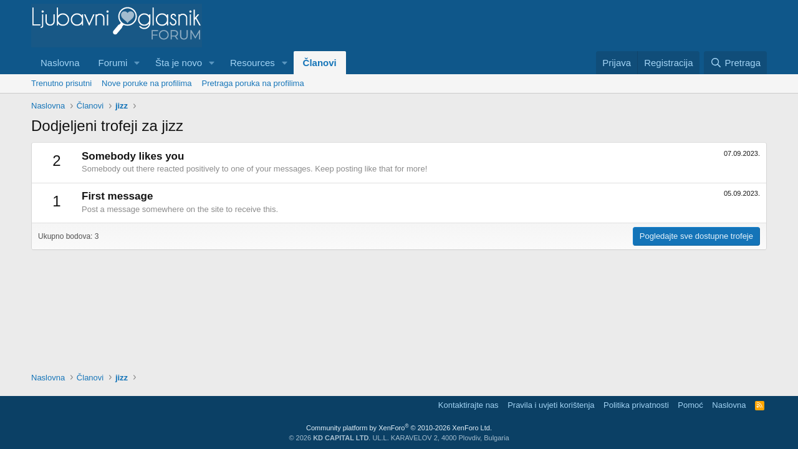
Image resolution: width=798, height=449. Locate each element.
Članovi (320, 62)
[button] (137, 62)
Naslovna (60, 62)
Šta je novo (178, 62)
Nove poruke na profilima (147, 83)
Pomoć (690, 405)
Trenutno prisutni (61, 83)
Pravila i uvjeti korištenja (550, 405)
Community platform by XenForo (399, 428)
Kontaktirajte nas (468, 405)
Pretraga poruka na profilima (253, 83)
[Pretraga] (735, 62)
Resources (252, 62)
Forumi (113, 62)
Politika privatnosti (636, 405)
